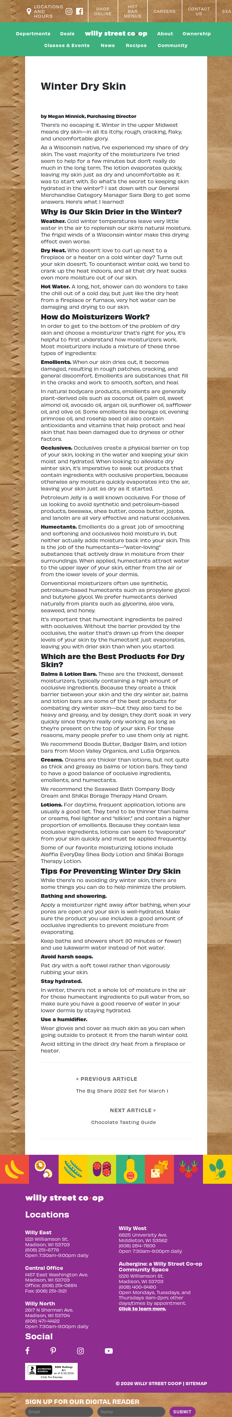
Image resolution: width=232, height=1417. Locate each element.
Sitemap (196, 1383)
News (108, 45)
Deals (67, 33)
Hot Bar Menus (133, 11)
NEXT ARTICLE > (133, 1110)
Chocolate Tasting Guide (123, 1122)
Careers (165, 11)
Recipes (136, 45)
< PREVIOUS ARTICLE (106, 1078)
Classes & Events (67, 45)
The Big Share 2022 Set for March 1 (122, 1090)
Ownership (197, 33)
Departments (33, 33)
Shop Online (103, 11)
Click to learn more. (142, 1308)
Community (173, 45)
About (165, 33)
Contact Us (199, 11)
